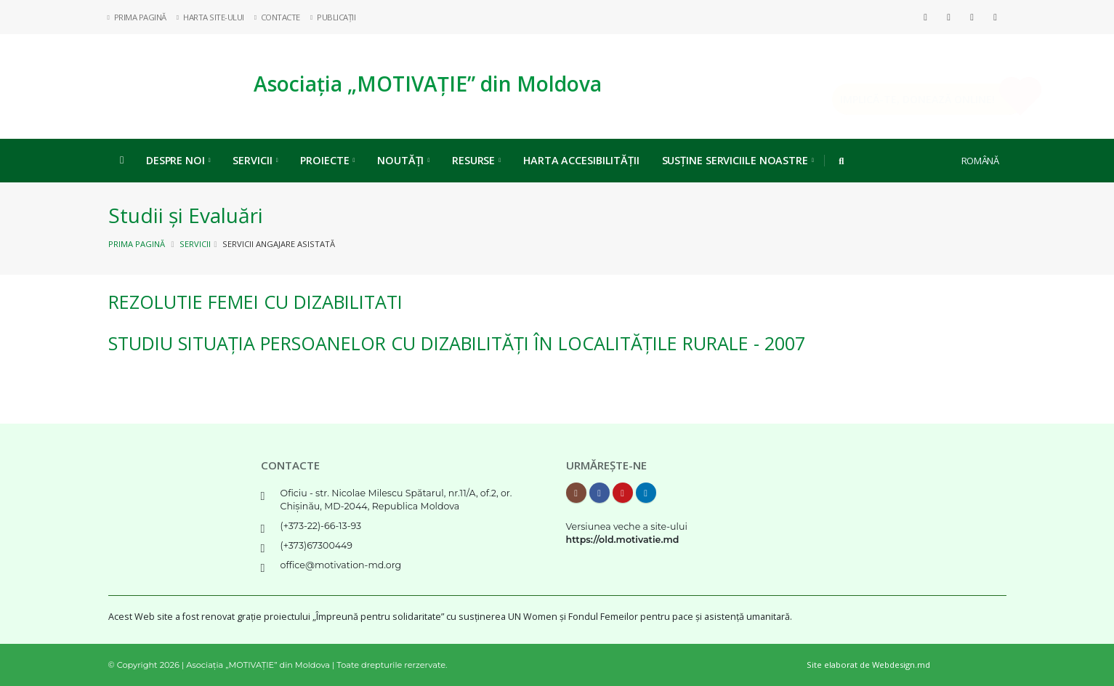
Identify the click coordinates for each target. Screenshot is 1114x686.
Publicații (333, 17)
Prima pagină (136, 243)
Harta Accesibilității (581, 160)
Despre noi (178, 160)
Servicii (255, 160)
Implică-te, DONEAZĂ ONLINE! (896, 99)
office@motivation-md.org (341, 565)
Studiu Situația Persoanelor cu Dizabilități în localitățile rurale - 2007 (456, 343)
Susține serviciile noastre (738, 160)
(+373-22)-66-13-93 (321, 525)
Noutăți (403, 160)
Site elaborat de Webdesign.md (868, 664)
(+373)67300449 (316, 545)
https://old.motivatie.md (622, 539)
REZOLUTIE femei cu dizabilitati (255, 301)
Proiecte (327, 160)
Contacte (277, 17)
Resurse (476, 160)
